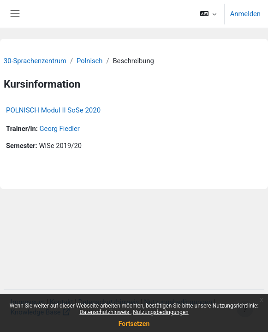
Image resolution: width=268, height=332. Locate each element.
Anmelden (245, 14)
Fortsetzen (134, 323)
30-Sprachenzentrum (35, 61)
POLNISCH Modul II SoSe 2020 (53, 110)
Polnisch (89, 61)
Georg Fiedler (60, 129)
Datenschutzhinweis (105, 312)
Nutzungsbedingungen (160, 312)
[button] (208, 14)
